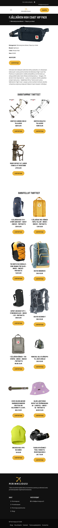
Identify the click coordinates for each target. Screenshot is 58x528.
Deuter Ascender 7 (40, 317)
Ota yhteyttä (18, 525)
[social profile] (34, 2)
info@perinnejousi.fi (43, 4)
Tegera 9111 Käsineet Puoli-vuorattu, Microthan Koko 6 (39, 450)
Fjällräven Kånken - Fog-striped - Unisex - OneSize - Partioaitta (18, 359)
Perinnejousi (15, 501)
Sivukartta (45, 525)
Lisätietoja (15, 63)
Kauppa (44, 10)
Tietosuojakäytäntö (35, 525)
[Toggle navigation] (11, 9)
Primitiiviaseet (16, 504)
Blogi (13, 511)
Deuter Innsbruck (39, 271)
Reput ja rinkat (30, 21)
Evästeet (25, 525)
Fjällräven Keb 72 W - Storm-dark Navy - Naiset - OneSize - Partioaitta (18, 222)
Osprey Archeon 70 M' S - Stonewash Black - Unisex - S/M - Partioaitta (18, 313)
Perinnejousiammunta (18, 508)
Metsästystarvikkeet (17, 21)
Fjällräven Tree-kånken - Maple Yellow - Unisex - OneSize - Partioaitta (40, 222)
